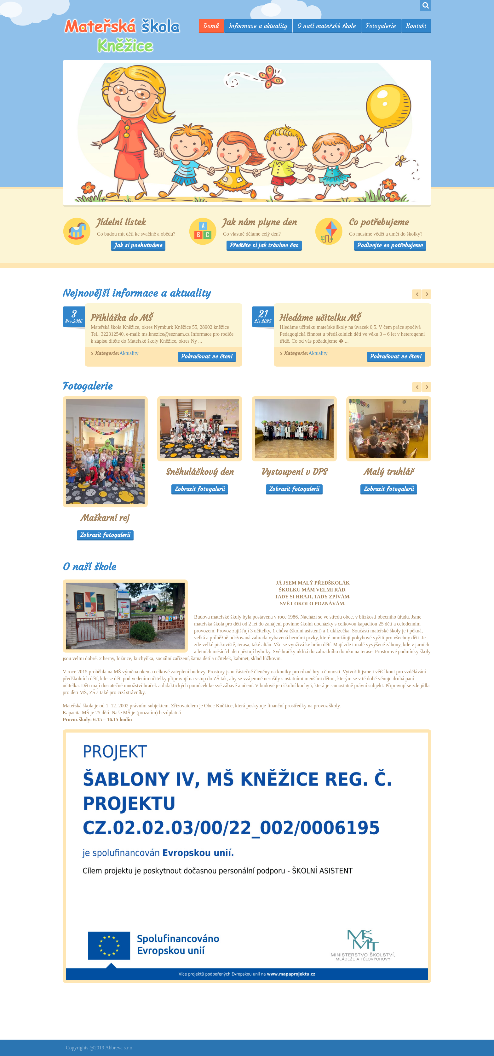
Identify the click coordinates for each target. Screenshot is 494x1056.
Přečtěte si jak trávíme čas (264, 245)
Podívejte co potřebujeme (390, 245)
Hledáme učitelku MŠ (320, 318)
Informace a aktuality (258, 26)
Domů (211, 26)
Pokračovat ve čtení (207, 356)
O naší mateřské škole (326, 26)
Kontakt (416, 26)
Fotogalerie (381, 26)
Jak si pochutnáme (138, 245)
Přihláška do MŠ (121, 318)
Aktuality (128, 353)
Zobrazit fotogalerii (105, 535)
